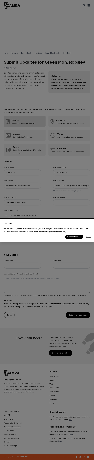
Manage (88, 237)
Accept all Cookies (74, 237)
